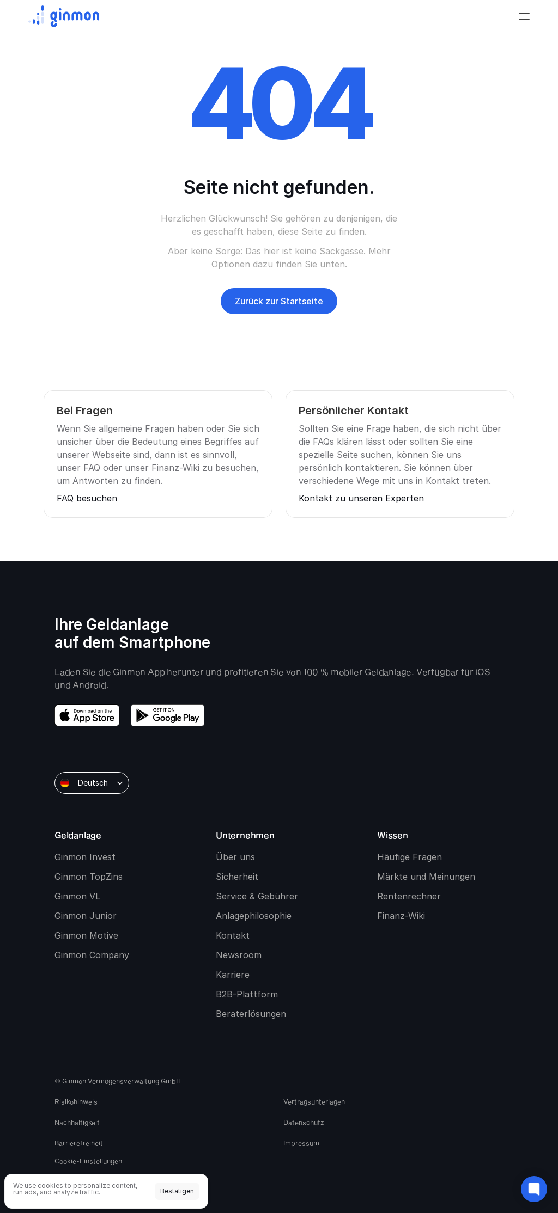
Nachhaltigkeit (77, 1122)
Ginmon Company (91, 954)
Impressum (301, 1143)
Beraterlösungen (251, 1013)
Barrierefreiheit (78, 1143)
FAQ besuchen (87, 498)
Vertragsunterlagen (314, 1101)
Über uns (235, 856)
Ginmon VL (77, 896)
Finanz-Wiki (401, 915)
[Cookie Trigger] (164, 1160)
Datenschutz (303, 1122)
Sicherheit (237, 876)
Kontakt (233, 935)
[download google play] (167, 715)
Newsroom (239, 954)
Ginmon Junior (85, 915)
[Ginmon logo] (63, 16)
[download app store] (87, 715)
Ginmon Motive (86, 935)
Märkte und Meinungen (426, 876)
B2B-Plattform (247, 994)
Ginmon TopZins (88, 876)
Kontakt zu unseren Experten (361, 498)
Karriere (233, 974)
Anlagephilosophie (254, 915)
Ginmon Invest (85, 856)
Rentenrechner (409, 896)
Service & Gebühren (258, 896)
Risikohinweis (76, 1101)
